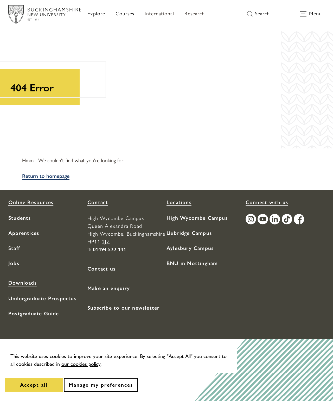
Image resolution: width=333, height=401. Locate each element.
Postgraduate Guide (33, 313)
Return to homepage (45, 176)
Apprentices (23, 233)
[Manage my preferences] (101, 385)
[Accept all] (34, 385)
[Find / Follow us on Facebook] (300, 220)
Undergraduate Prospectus (42, 298)
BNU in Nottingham (192, 263)
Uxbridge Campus (189, 233)
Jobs (13, 263)
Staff (14, 248)
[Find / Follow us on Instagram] (252, 220)
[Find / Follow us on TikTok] (288, 220)
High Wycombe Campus (197, 218)
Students (19, 218)
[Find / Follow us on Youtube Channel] (264, 220)
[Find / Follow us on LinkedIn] (275, 220)
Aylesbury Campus (190, 248)
